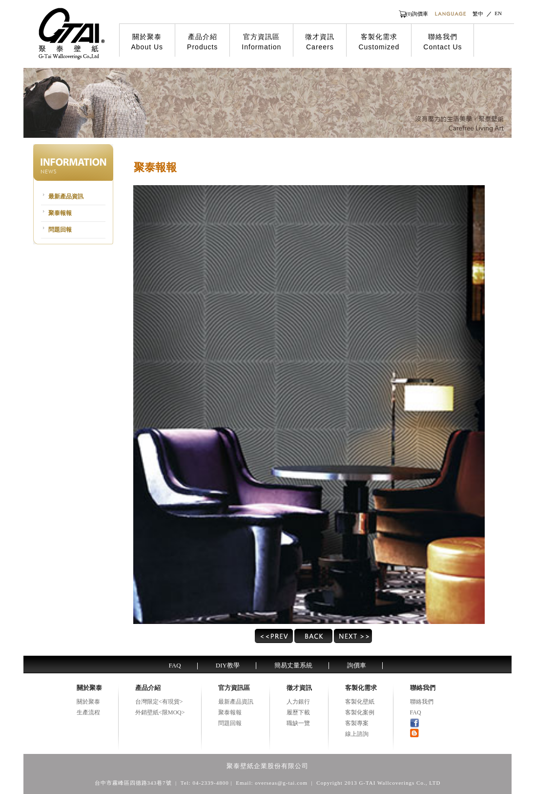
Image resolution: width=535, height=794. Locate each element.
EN (498, 13)
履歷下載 (298, 712)
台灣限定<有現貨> (159, 701)
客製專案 (357, 723)
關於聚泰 (147, 42)
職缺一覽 (298, 723)
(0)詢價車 (417, 14)
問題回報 (60, 229)
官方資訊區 (261, 42)
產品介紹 (202, 42)
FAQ (175, 665)
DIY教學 (228, 665)
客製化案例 (359, 712)
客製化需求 (378, 42)
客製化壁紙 (359, 701)
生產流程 (88, 712)
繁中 (478, 14)
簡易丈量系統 (293, 665)
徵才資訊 (319, 42)
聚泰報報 (60, 213)
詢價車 (356, 665)
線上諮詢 (357, 733)
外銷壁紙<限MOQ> (160, 712)
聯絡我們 (442, 42)
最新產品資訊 (65, 196)
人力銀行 (298, 701)
